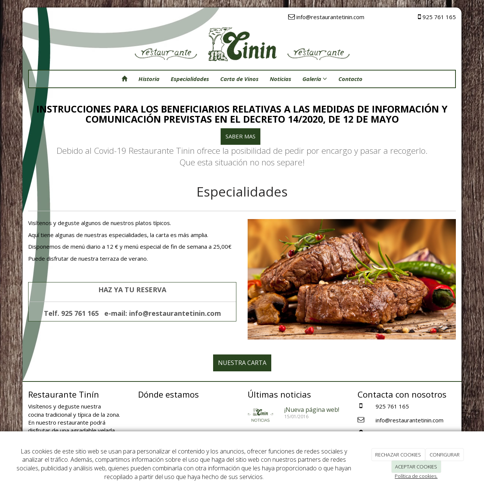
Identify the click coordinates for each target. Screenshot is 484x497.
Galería (314, 79)
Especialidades (190, 79)
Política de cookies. (416, 476)
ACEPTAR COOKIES (416, 466)
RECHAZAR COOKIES (398, 454)
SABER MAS (240, 136)
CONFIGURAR (445, 454)
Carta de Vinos (239, 79)
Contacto (350, 79)
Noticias (280, 79)
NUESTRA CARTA (242, 363)
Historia (148, 79)
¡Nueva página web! (311, 409)
